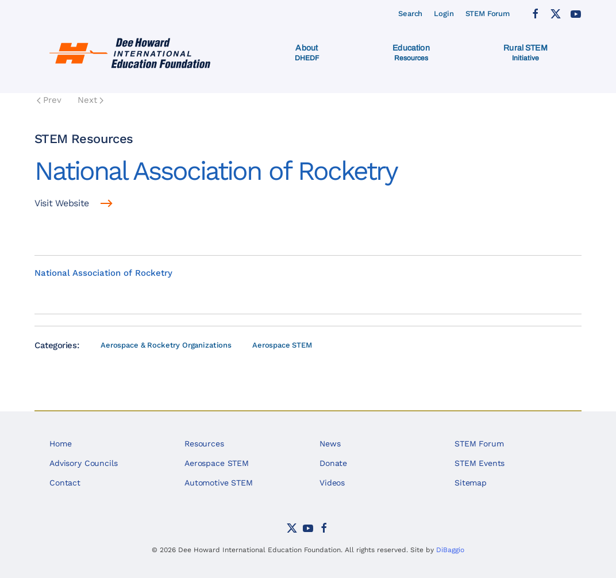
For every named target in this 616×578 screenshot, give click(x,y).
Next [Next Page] (90, 100)
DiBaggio (450, 550)
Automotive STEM (218, 482)
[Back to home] (131, 53)
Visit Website (61, 203)
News (329, 443)
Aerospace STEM (282, 345)
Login (443, 13)
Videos (332, 482)
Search (410, 13)
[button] (307, 53)
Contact (64, 482)
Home (60, 443)
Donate (333, 463)
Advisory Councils (83, 463)
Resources (204, 443)
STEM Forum (487, 13)
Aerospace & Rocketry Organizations (166, 345)
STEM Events (480, 463)
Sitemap (471, 482)
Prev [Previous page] (49, 100)
